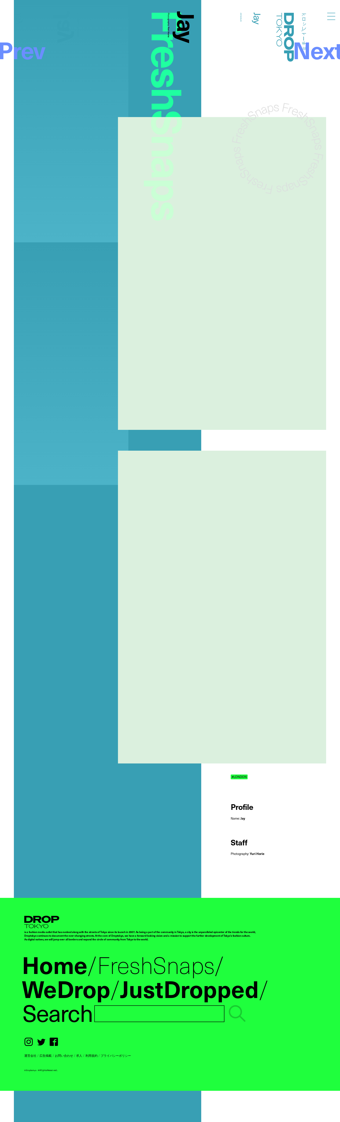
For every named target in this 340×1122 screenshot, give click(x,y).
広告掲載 (45, 1055)
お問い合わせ (64, 1055)
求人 (79, 1055)
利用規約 (91, 1055)
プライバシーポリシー (116, 1055)
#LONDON (239, 777)
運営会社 (30, 1055)
